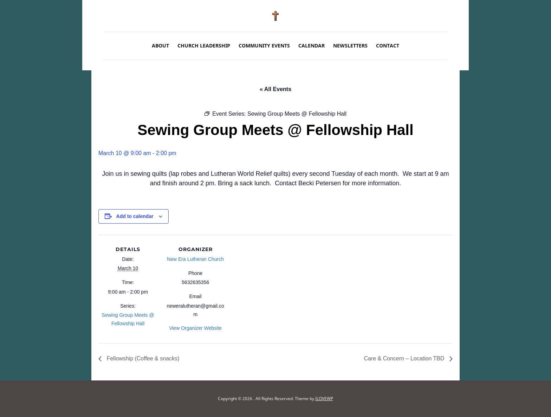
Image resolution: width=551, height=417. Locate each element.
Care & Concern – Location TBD (405, 358)
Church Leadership (203, 45)
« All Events (275, 89)
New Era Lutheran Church (195, 259)
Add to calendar (135, 216)
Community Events (264, 45)
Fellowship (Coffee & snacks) (142, 358)
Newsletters (350, 45)
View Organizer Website (195, 328)
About (160, 45)
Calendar (311, 45)
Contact (387, 45)
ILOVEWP (324, 399)
